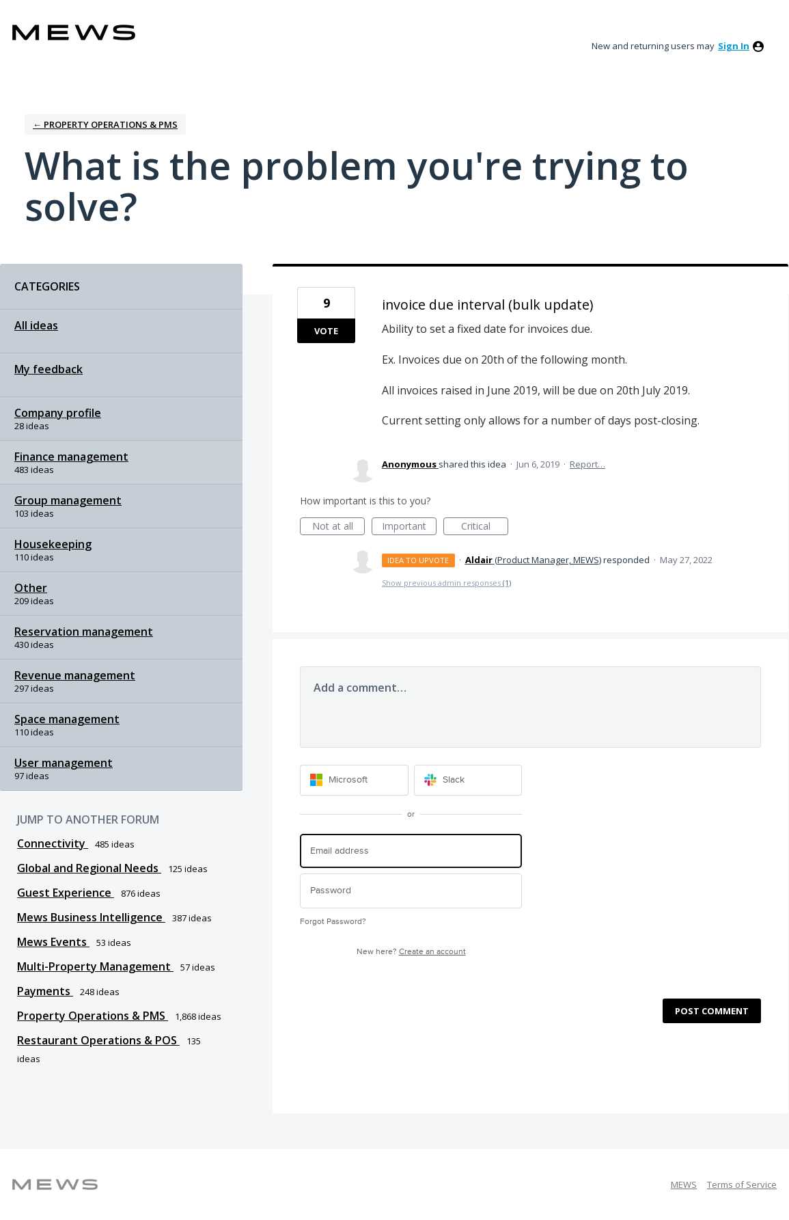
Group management (68, 500)
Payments (45, 991)
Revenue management (74, 675)
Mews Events (53, 941)
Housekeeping (53, 544)
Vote (326, 331)
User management (63, 762)
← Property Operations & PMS (105, 124)
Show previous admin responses (446, 583)
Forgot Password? (333, 922)
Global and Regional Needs (89, 868)
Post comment (712, 1011)
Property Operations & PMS (92, 1015)
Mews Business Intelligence (91, 917)
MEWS (684, 1184)
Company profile (57, 412)
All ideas (36, 325)
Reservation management (83, 631)
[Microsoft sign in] (354, 780)
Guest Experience (65, 892)
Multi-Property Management (95, 966)
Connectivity (52, 843)
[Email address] (411, 851)
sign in (733, 46)
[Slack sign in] (468, 780)
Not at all (338, 527)
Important (409, 527)
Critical (484, 527)
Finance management (71, 456)
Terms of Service (742, 1184)
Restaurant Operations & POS (98, 1040)
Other (30, 587)
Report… (587, 464)
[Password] (411, 890)
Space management (67, 719)
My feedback (48, 369)
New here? (411, 952)
